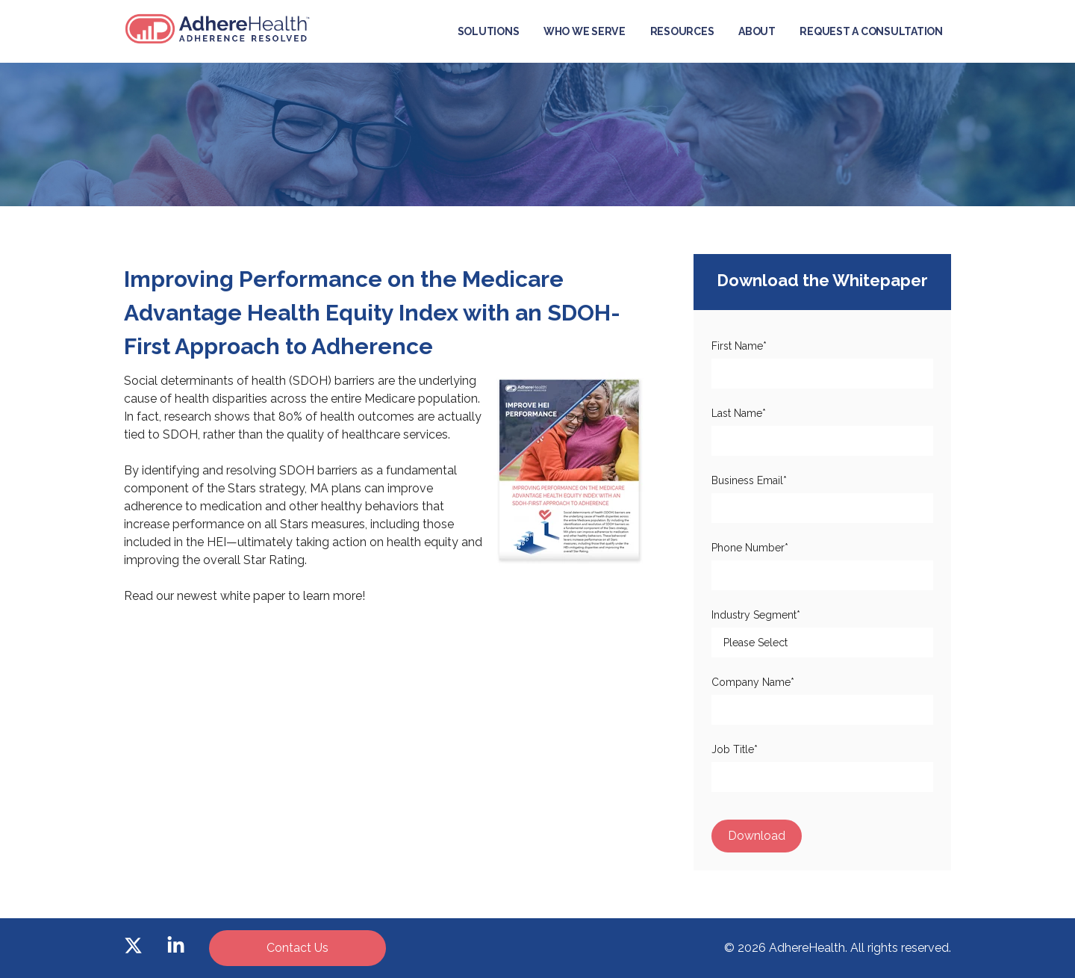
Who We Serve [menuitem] (584, 31)
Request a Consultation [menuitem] (871, 31)
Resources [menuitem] (682, 31)
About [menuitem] (757, 31)
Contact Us (297, 948)
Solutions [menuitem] (489, 31)
